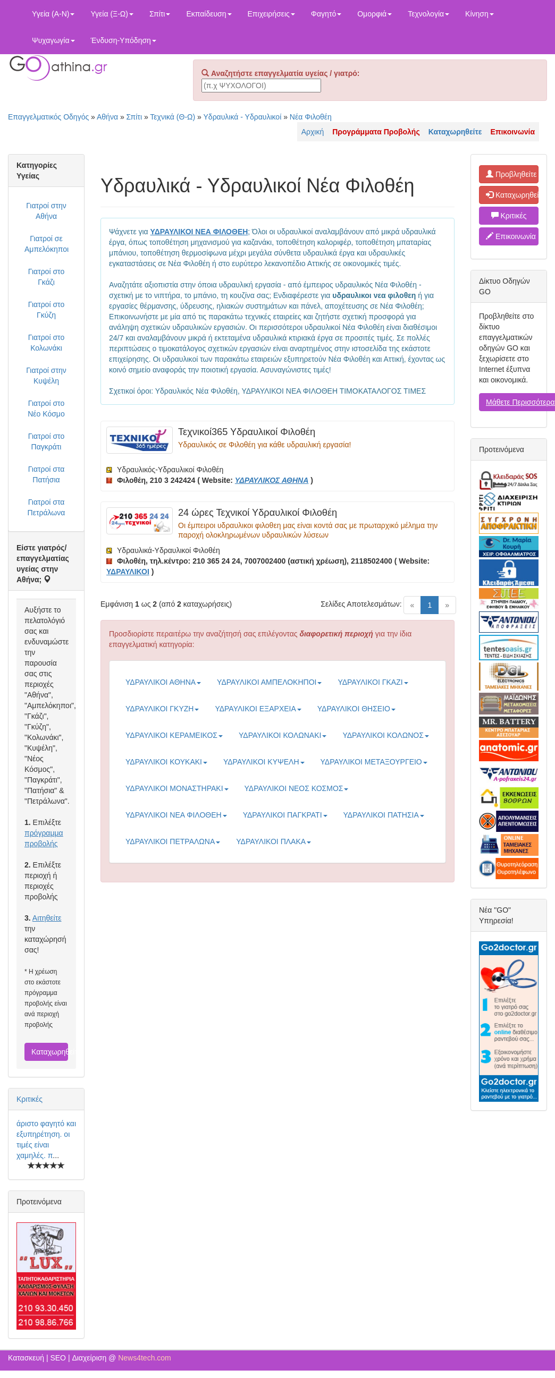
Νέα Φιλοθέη (311, 117)
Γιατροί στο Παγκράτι (46, 441)
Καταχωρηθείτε (49, 1052)
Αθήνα (107, 117)
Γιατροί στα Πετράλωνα (46, 507)
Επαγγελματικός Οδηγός (48, 117)
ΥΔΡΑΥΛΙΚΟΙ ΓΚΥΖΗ (162, 708)
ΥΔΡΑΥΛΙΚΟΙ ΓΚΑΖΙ (373, 682)
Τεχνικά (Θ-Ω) (172, 117)
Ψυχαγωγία (53, 40)
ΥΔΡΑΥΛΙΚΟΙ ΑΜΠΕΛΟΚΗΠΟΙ (269, 682)
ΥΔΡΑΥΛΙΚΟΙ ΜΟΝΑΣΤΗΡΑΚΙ (177, 788)
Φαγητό (326, 14)
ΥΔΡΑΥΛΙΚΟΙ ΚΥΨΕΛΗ (264, 762)
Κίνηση (479, 14)
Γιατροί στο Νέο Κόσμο (46, 408)
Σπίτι (159, 14)
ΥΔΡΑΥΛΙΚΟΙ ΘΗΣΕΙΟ (356, 708)
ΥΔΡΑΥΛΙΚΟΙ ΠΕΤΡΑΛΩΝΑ (172, 841)
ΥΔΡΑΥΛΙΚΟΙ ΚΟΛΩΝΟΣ (385, 735)
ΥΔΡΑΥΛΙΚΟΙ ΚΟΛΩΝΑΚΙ (282, 735)
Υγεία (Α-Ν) (53, 14)
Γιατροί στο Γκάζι (46, 276)
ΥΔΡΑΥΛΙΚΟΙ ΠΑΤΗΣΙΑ (383, 815)
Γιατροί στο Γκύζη (46, 309)
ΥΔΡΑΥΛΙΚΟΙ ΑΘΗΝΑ (163, 682)
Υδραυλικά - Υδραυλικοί (243, 117)
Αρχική (312, 131)
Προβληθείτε (511, 174)
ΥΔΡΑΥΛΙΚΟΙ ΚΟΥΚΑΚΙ (166, 762)
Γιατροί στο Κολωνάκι (46, 342)
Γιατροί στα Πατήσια (46, 474)
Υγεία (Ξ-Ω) (111, 14)
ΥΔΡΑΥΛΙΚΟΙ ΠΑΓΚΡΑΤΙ (285, 815)
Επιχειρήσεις (271, 14)
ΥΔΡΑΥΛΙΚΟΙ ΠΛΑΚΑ (273, 841)
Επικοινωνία (511, 236)
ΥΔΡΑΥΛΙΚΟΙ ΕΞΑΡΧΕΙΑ (258, 708)
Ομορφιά (374, 14)
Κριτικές (29, 1099)
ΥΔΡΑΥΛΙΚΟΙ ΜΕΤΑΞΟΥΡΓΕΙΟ (374, 762)
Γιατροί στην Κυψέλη (46, 375)
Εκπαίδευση (208, 14)
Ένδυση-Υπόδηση (123, 40)
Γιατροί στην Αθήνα (46, 210)
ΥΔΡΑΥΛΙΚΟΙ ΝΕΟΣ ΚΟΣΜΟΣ (297, 788)
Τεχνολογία (428, 14)
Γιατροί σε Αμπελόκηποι (46, 243)
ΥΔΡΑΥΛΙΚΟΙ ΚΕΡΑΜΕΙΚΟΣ (174, 735)
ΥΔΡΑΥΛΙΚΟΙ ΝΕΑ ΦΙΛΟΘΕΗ (176, 815)
